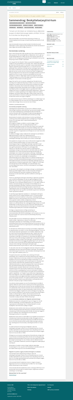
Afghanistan (49, 66)
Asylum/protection (51, 64)
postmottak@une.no (12, 394)
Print (57, 12)
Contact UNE (10, 384)
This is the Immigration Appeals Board (36, 384)
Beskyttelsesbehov (38, 25)
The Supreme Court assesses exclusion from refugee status (53, 62)
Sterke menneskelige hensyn (16, 25)
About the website (31, 387)
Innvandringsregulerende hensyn (17, 23)
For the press (50, 384)
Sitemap (29, 389)
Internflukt (20, 27)
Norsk (49, 2)
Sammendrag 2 (12, 375)
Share (62, 12)
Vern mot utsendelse (28, 25)
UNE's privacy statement (53, 389)
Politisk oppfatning (29, 27)
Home (10, 7)
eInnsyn (49, 387)
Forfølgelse (13, 27)
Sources (14, 7)
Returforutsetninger (30, 23)
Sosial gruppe (38, 27)
